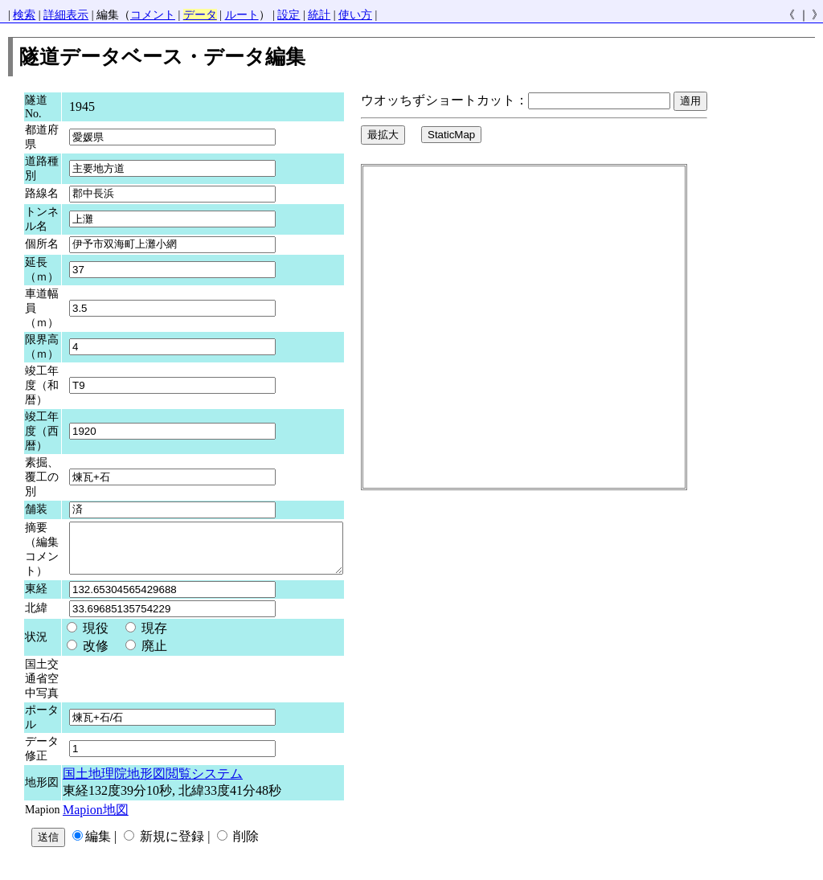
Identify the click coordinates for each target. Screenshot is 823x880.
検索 (24, 15)
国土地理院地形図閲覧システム (153, 781)
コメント (152, 15)
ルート (242, 15)
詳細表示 (65, 15)
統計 (319, 15)
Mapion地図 (96, 818)
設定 (288, 15)
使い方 (355, 15)
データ (200, 15)
